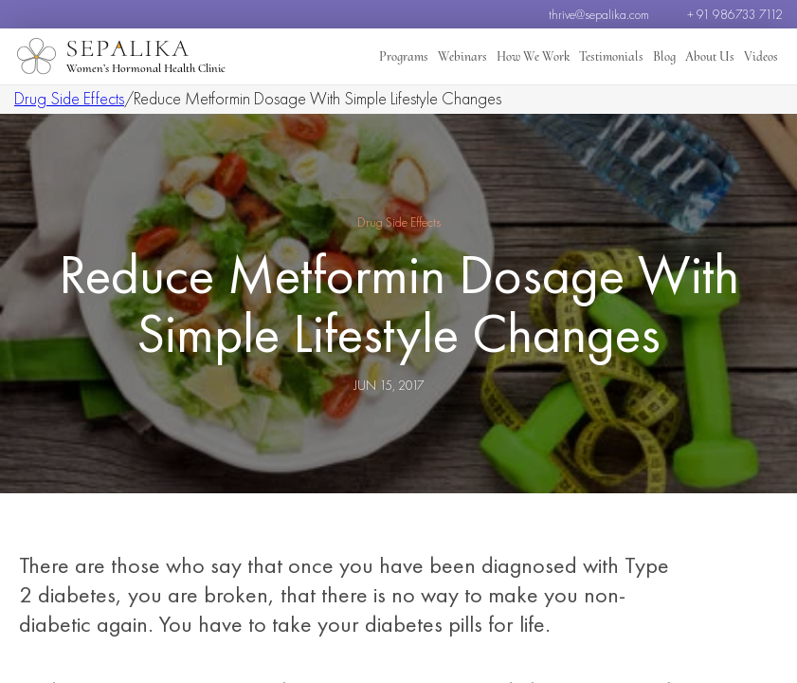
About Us (715, 57)
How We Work (550, 57)
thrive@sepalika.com (599, 14)
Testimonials (623, 57)
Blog (672, 57)
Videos (763, 57)
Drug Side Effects (69, 98)
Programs (428, 57)
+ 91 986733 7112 (735, 14)
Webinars (483, 57)
